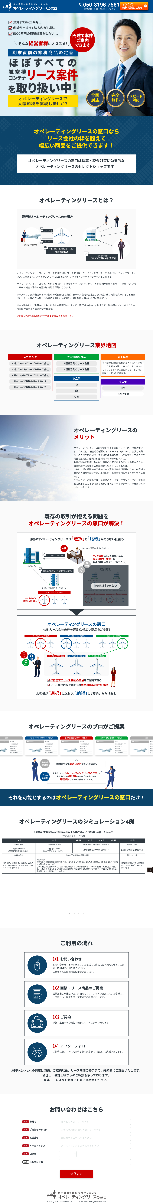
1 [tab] (69, 913)
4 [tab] (83, 913)
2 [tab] (74, 913)
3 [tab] (78, 913)
